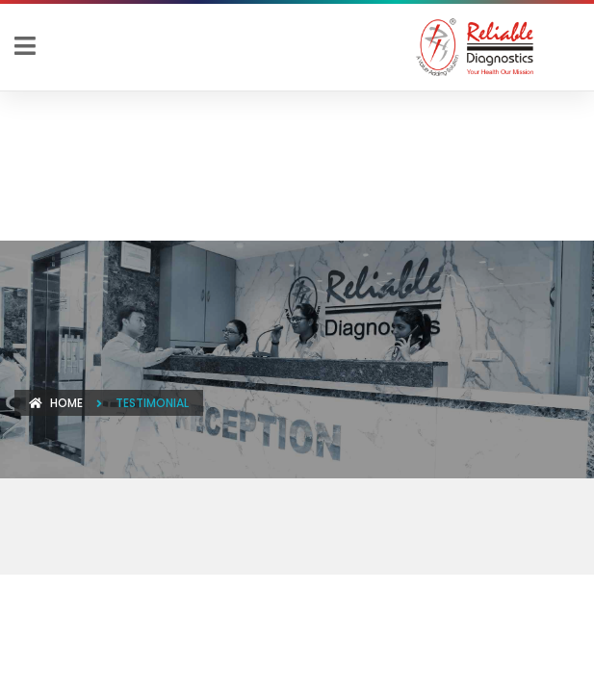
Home (56, 403)
